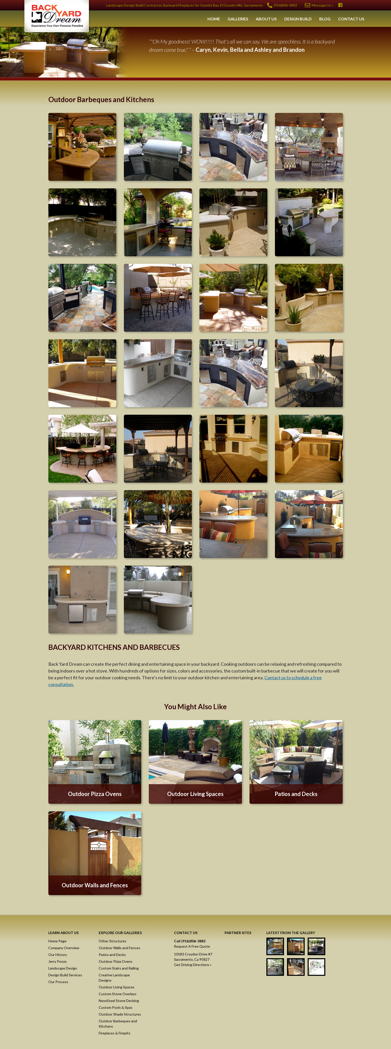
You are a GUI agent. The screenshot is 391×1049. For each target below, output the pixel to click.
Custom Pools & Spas (115, 1007)
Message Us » (322, 5)
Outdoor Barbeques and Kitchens (118, 1023)
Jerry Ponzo (57, 961)
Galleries (238, 18)
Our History (57, 954)
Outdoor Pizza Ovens (115, 961)
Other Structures (112, 941)
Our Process (58, 982)
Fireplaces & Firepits (114, 1033)
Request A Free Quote (192, 946)
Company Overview (63, 948)
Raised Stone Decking (242, 982)
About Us (266, 18)
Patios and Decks (112, 954)
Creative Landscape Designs (114, 977)
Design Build (298, 18)
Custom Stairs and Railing (119, 968)
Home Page (57, 941)
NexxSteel (242, 945)
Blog (325, 18)
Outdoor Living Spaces (116, 987)
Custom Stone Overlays (117, 994)
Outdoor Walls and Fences (119, 948)
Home (213, 18)
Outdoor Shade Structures (120, 1014)
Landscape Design (62, 968)
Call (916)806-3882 (189, 941)
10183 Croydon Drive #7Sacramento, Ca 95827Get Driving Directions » (193, 959)
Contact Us (351, 18)
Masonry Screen (242, 964)
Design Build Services (65, 975)
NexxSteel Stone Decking (119, 1000)
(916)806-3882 (285, 5)
